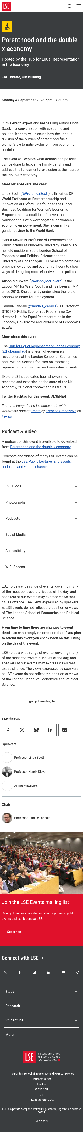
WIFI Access (41, 567)
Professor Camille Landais (32, 818)
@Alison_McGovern (46, 281)
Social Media (41, 535)
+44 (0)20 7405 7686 (41, 1100)
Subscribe (14, 931)
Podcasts (41, 518)
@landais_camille (42, 306)
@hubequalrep (14, 351)
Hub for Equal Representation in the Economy (44, 346)
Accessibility (41, 551)
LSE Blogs (41, 486)
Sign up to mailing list (41, 701)
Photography (41, 502)
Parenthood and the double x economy (40, 447)
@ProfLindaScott (35, 193)
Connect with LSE (23, 958)
